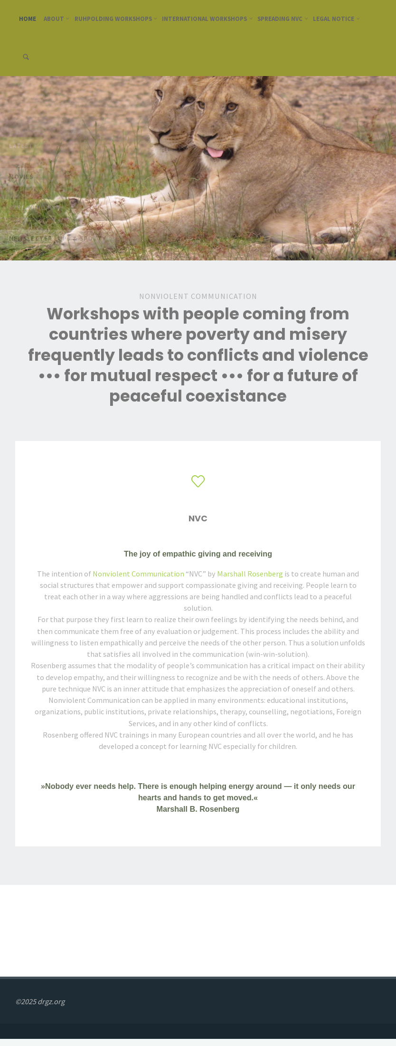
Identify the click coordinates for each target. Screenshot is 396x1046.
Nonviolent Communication (138, 573)
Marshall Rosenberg (250, 573)
